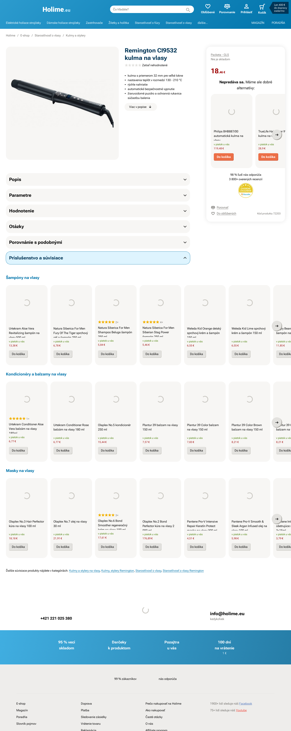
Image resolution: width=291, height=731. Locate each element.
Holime (10, 35)
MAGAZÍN (257, 23)
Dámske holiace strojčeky (63, 23)
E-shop (25, 35)
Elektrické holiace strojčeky (23, 23)
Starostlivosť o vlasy (179, 23)
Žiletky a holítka (119, 23)
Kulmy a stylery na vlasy (84, 604)
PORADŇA (278, 23)
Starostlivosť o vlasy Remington (183, 604)
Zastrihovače (94, 23)
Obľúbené (204, 8)
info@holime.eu (227, 647)
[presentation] (231, 115)
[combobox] (148, 9)
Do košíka (224, 165)
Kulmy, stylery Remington (117, 604)
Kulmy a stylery (75, 35)
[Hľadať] (184, 9)
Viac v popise (140, 107)
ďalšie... (203, 23)
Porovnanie (223, 8)
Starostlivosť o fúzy (147, 23)
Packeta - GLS (220, 55)
